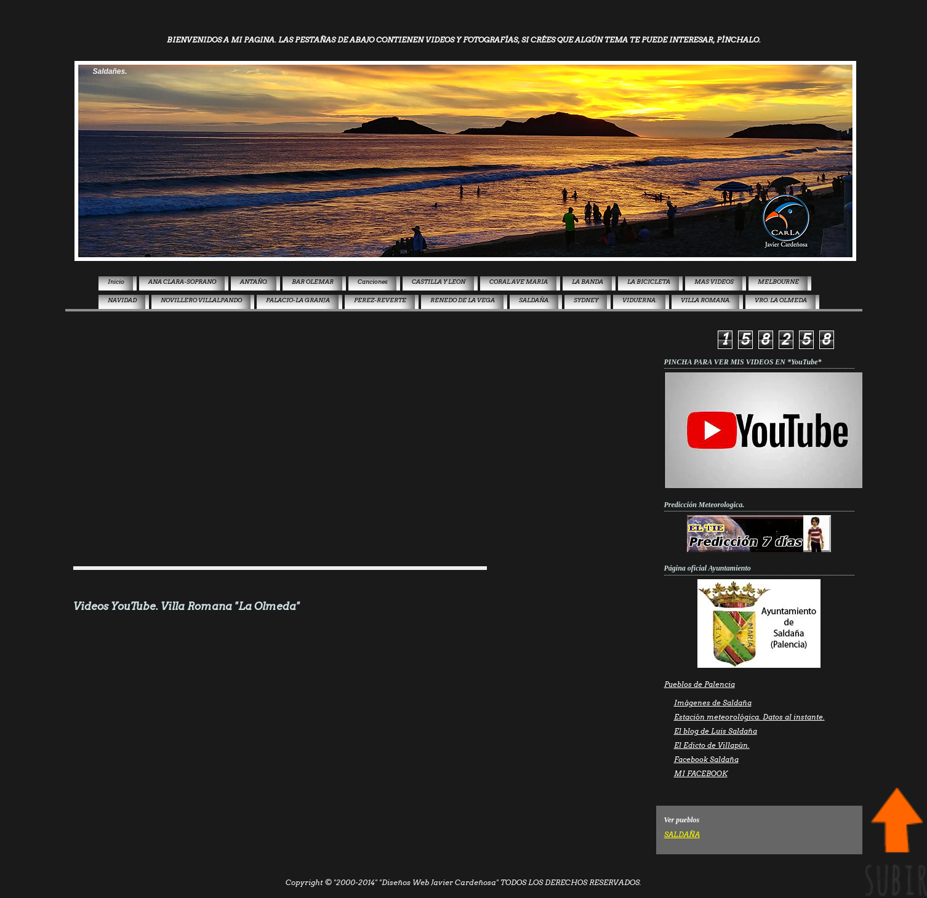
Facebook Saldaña (706, 759)
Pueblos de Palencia (699, 684)
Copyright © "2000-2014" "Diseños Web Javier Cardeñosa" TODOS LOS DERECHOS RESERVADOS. (463, 882)
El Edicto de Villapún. (712, 745)
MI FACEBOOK (701, 773)
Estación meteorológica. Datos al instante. (749, 717)
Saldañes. (110, 71)
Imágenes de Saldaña (713, 703)
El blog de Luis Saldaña (715, 731)
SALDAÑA (682, 834)
